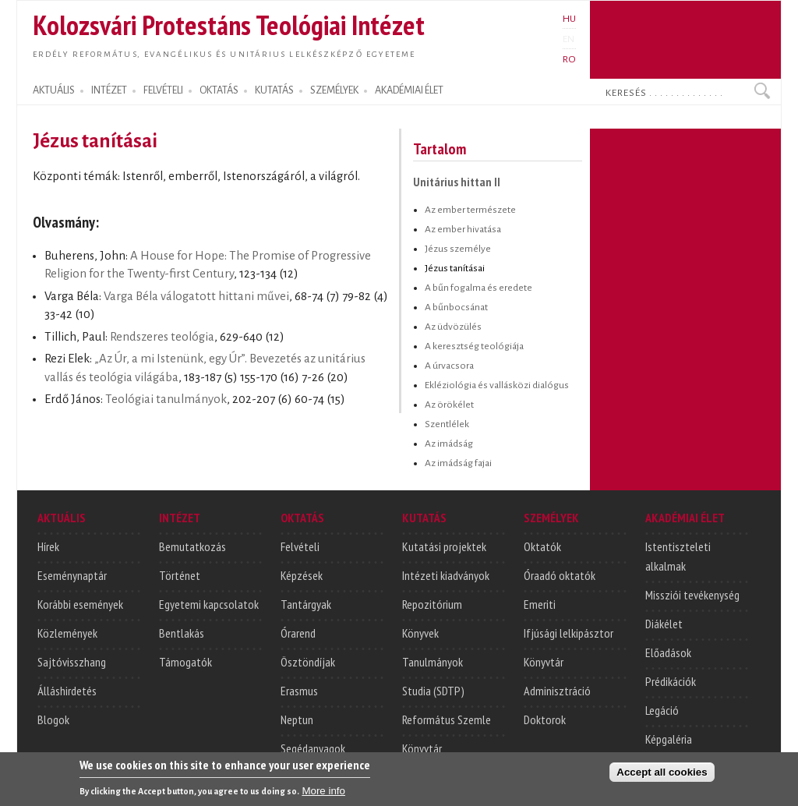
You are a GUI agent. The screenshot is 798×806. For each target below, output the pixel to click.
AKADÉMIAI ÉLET (409, 90)
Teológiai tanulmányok (166, 399)
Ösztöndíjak (308, 662)
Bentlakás (181, 633)
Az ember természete (470, 209)
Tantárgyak (306, 604)
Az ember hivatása (463, 229)
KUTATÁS (274, 90)
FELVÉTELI (163, 90)
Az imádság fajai (458, 463)
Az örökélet (449, 404)
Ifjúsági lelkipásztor (568, 633)
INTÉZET (109, 90)
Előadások (668, 652)
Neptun (297, 719)
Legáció (662, 710)
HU (569, 18)
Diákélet (664, 623)
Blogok (53, 719)
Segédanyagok (313, 748)
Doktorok (545, 719)
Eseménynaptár (72, 575)
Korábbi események (80, 604)
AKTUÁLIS (54, 90)
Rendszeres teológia (162, 337)
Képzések (302, 575)
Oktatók (542, 546)
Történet (179, 575)
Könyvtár (422, 748)
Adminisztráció (557, 690)
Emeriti (540, 604)
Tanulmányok (432, 662)
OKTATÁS (219, 90)
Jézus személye (458, 248)
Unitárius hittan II (456, 181)
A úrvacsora (449, 365)
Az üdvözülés (453, 326)
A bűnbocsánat (456, 307)
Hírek (48, 546)
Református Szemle (446, 719)
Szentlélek (447, 424)
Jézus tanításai (455, 268)
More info (323, 795)
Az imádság (449, 443)
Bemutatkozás (192, 546)
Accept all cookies (661, 776)
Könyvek (420, 633)
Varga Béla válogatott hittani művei (196, 296)
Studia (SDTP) (433, 690)
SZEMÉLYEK (334, 90)
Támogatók (185, 662)
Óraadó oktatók (559, 575)
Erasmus (299, 690)
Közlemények (67, 633)
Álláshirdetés (67, 690)
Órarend (298, 633)
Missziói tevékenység (692, 595)
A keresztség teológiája (474, 346)
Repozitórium (432, 604)
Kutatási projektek (444, 546)
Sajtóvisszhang (71, 662)
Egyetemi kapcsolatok (209, 604)
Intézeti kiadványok (445, 575)
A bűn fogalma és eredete (478, 287)
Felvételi (300, 546)
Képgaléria (668, 739)
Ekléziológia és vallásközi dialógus (497, 385)
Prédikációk (670, 681)
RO (569, 59)
